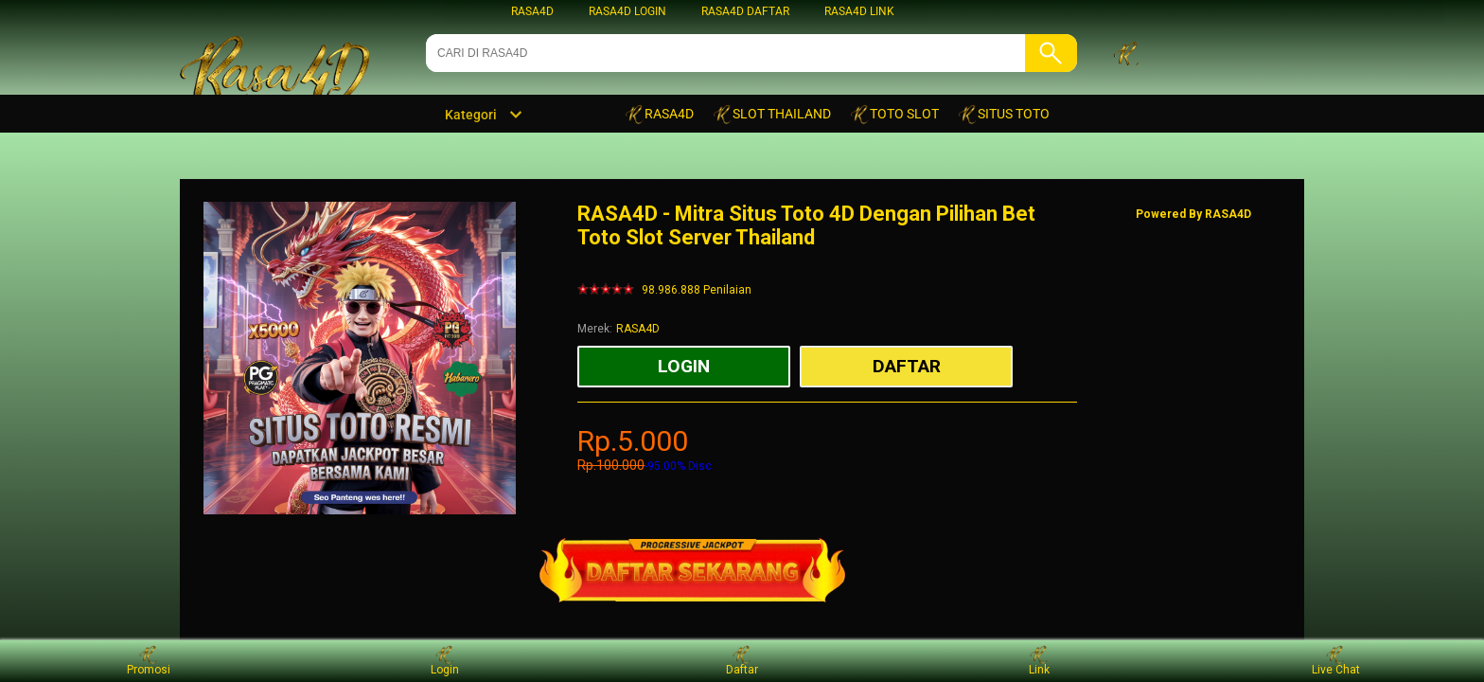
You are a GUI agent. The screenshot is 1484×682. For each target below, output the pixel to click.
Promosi (148, 660)
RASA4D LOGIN (627, 11)
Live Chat (1336, 660)
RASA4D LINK (859, 11)
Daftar (742, 660)
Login (445, 660)
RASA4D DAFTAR (745, 11)
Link (1039, 660)
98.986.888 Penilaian (696, 290)
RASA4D (532, 11)
